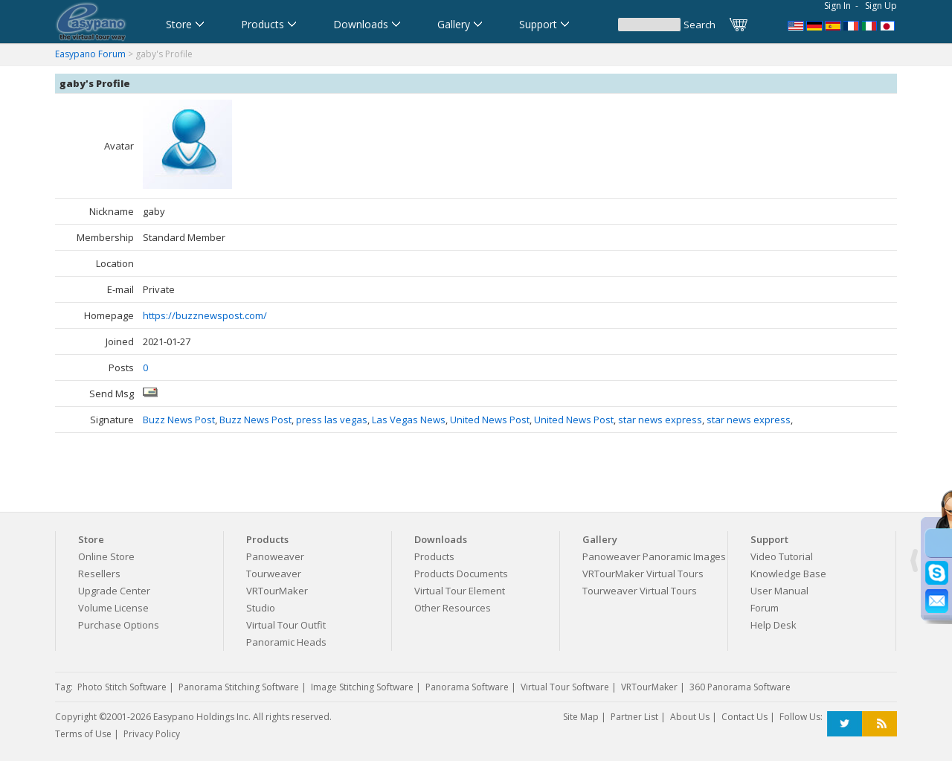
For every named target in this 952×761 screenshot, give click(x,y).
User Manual (779, 590)
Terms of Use (83, 734)
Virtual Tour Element (459, 590)
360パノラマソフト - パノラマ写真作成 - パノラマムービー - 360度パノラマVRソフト (889, 24)
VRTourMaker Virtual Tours (643, 573)
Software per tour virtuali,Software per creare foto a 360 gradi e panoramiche (870, 24)
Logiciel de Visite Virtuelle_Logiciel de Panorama (851, 24)
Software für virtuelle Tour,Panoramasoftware (814, 24)
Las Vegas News (409, 419)
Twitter (844, 724)
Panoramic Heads (286, 642)
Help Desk (773, 625)
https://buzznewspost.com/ (205, 315)
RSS (879, 724)
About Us (690, 716)
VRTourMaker (277, 590)
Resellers (99, 573)
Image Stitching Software (362, 687)
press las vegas (331, 419)
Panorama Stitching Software (238, 687)
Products (434, 556)
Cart (739, 24)
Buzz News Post (179, 419)
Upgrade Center (114, 590)
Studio (260, 607)
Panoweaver (275, 556)
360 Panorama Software (740, 687)
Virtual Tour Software (565, 687)
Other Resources (452, 607)
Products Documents (461, 573)
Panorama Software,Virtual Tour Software (796, 24)
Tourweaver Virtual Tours (639, 590)
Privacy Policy (151, 734)
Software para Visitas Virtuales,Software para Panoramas (833, 24)
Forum (764, 607)
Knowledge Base (788, 573)
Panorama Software (467, 687)
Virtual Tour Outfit (286, 625)
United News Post (490, 419)
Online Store (106, 556)
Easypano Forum (90, 54)
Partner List (634, 716)
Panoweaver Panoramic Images (654, 556)
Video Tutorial (781, 556)
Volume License (113, 607)
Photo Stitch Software (122, 687)
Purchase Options (118, 625)
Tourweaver (273, 573)
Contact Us (744, 716)
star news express (660, 419)
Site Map (581, 716)
